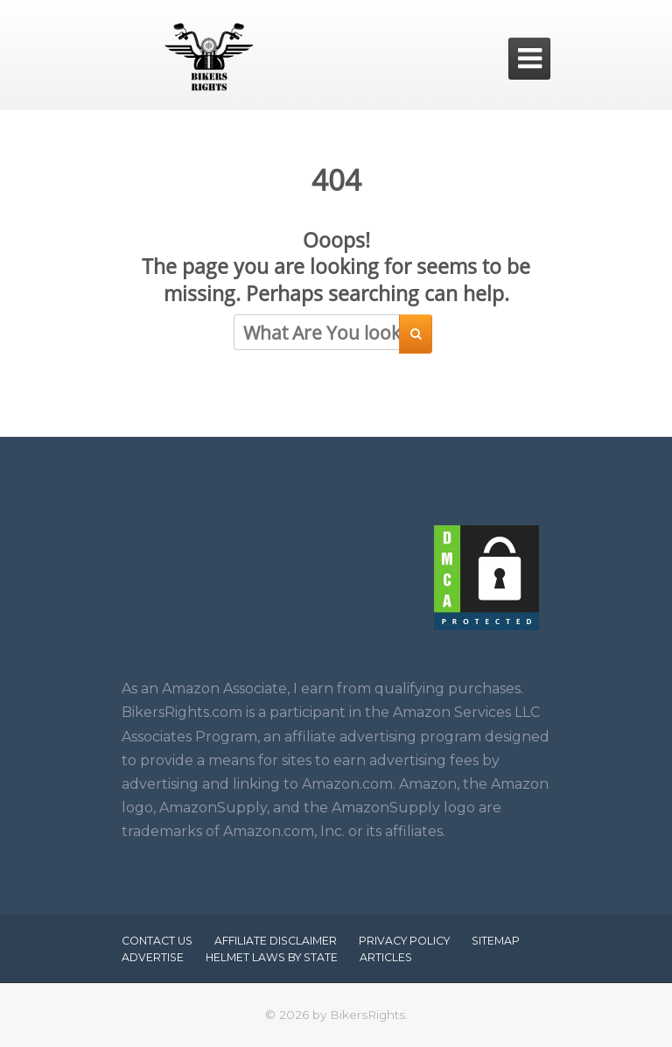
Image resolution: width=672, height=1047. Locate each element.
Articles (386, 957)
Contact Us (157, 940)
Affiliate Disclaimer (275, 940)
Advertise (153, 957)
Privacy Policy (404, 940)
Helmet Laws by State (272, 957)
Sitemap (496, 940)
